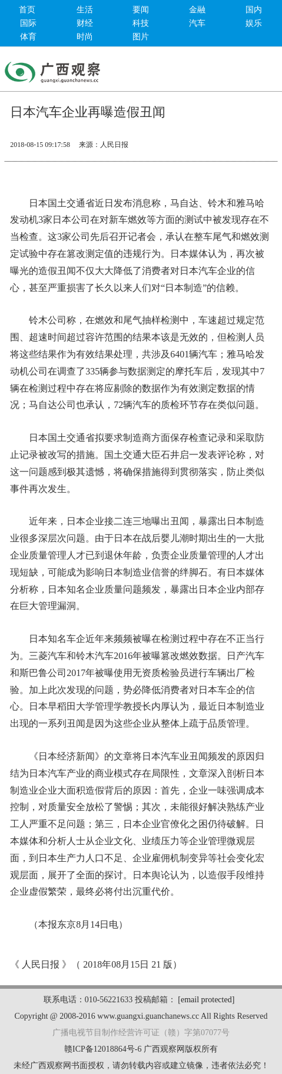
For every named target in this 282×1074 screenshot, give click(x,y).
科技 (140, 23)
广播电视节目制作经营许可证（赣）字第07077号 (141, 1032)
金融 (197, 9)
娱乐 (253, 23)
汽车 (197, 23)
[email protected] (206, 999)
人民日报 (114, 144)
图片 (140, 36)
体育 (28, 36)
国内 (253, 9)
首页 (27, 9)
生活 (85, 9)
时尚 (85, 36)
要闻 (140, 9)
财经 (85, 23)
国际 (28, 23)
